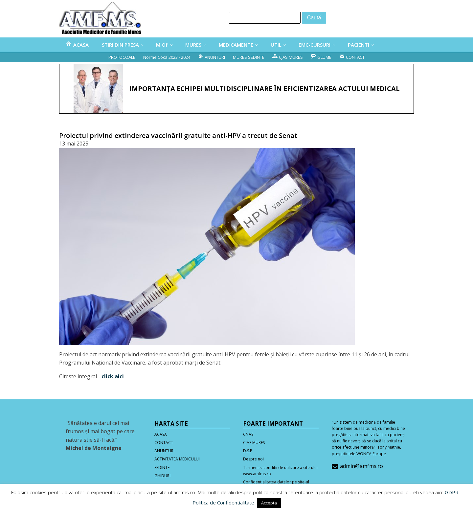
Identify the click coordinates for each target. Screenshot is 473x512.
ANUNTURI (164, 451)
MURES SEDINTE (248, 57)
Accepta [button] (269, 503)
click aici (112, 376)
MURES (193, 44)
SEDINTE (161, 467)
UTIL (276, 44)
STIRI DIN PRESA (120, 44)
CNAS (248, 434)
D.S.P (247, 451)
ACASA (160, 434)
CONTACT (163, 442)
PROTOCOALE (121, 57)
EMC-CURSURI (314, 44)
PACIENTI (358, 44)
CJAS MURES (254, 442)
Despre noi (253, 459)
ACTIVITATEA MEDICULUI (177, 459)
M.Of (162, 44)
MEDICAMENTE (236, 44)
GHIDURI (162, 476)
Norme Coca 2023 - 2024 (166, 57)
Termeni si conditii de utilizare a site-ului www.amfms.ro (280, 471)
